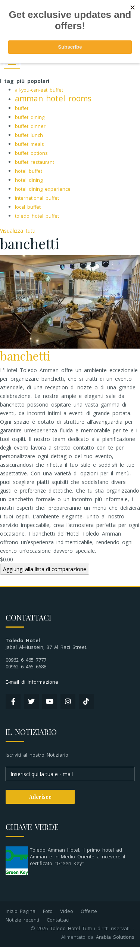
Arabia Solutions (115, 937)
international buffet (37, 198)
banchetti (25, 355)
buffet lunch (29, 135)
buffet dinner (30, 126)
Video (66, 911)
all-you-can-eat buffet (39, 90)
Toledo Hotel (65, 928)
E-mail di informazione (32, 681)
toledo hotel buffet (37, 216)
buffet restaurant (34, 162)
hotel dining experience (43, 189)
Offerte (89, 911)
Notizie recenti (22, 919)
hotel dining (29, 180)
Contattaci (58, 919)
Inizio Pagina (20, 911)
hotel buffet (28, 171)
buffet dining (29, 117)
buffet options (31, 153)
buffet (21, 108)
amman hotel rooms (53, 98)
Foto (48, 911)
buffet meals (29, 144)
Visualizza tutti (17, 230)
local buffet (28, 207)
